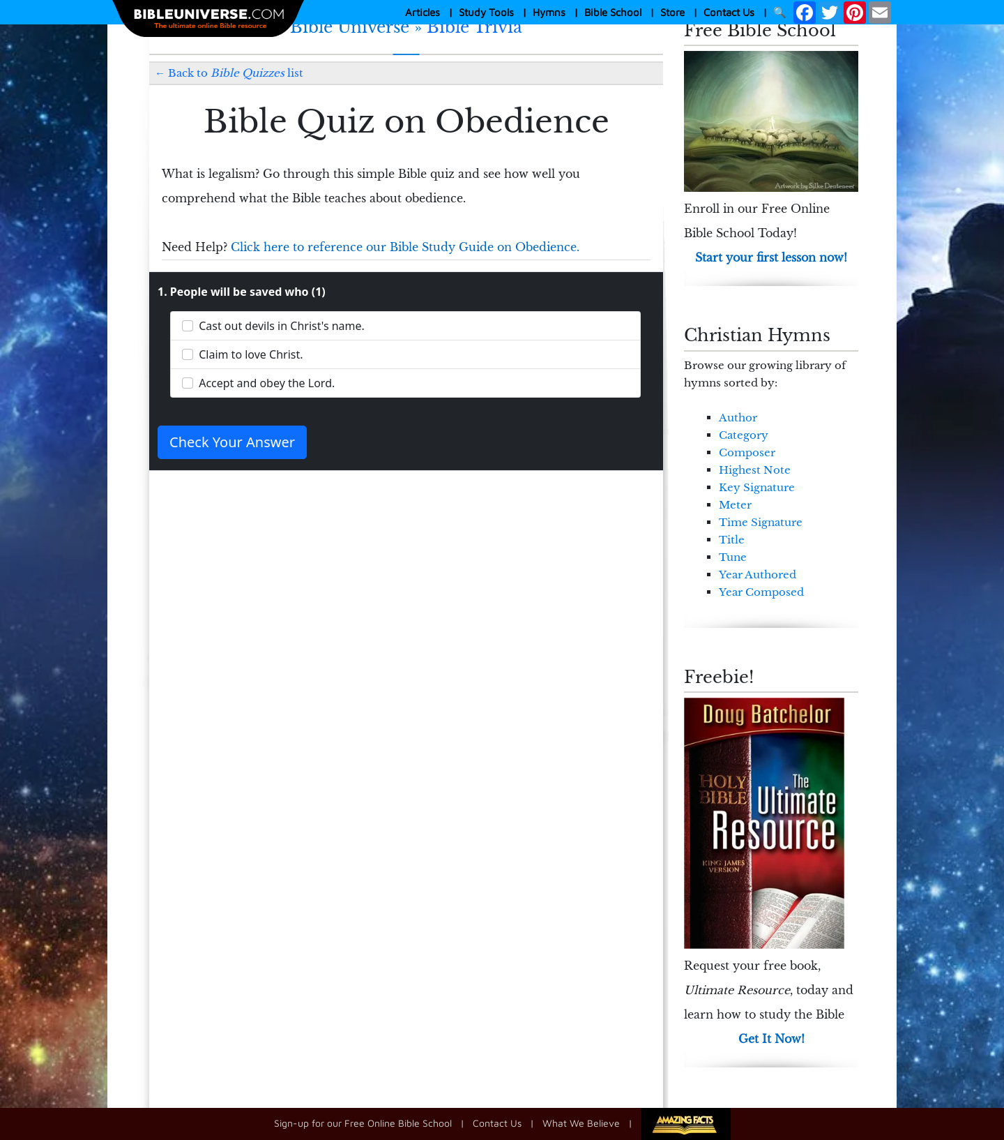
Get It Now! (771, 1039)
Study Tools (486, 12)
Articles (422, 12)
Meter (735, 504)
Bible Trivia (474, 27)
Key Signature (757, 487)
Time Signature (761, 522)
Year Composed (761, 592)
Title (732, 539)
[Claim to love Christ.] (187, 354)
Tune (733, 557)
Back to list (235, 73)
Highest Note (755, 470)
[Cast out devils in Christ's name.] (187, 325)
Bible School (612, 12)
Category (743, 435)
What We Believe (581, 1122)
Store (672, 12)
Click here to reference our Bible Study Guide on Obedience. (405, 247)
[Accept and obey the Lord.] (187, 383)
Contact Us (728, 12)
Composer (747, 452)
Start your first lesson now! (771, 257)
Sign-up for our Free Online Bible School (363, 1122)
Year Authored (757, 574)
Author (738, 417)
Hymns (549, 12)
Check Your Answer (232, 442)
